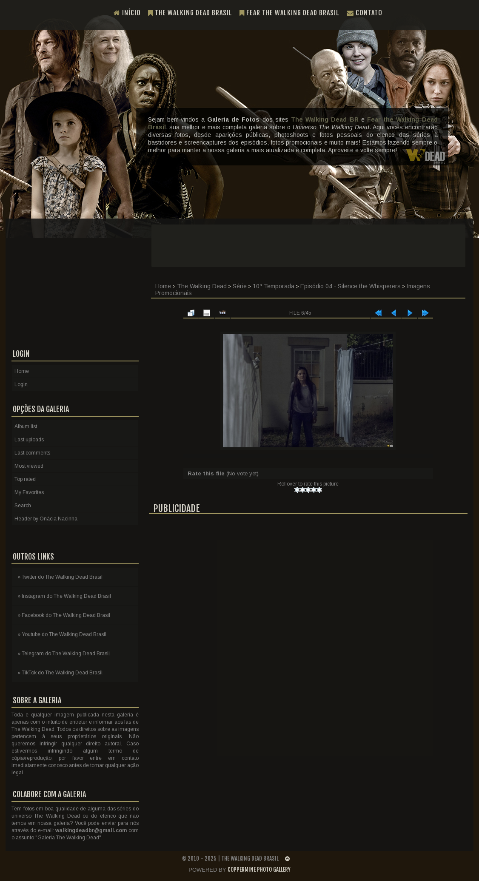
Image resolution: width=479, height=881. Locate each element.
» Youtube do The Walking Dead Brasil (61, 634)
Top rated (25, 479)
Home (163, 286)
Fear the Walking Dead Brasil (289, 13)
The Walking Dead (202, 286)
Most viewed (28, 466)
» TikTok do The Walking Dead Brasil (60, 673)
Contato (364, 13)
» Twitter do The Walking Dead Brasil (60, 577)
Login (21, 384)
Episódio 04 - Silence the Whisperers (350, 286)
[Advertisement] (308, 246)
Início (127, 13)
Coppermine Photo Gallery (259, 869)
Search (22, 506)
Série (240, 286)
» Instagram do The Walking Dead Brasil (64, 596)
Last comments (32, 453)
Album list (25, 426)
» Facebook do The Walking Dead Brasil (63, 615)
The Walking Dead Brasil (190, 13)
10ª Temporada (273, 286)
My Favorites (29, 492)
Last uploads (29, 440)
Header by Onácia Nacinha (45, 519)
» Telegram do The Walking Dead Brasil (63, 653)
